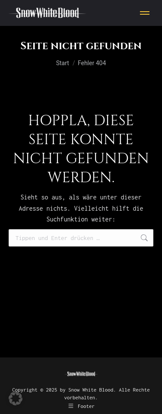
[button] (15, 398)
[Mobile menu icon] (144, 13)
